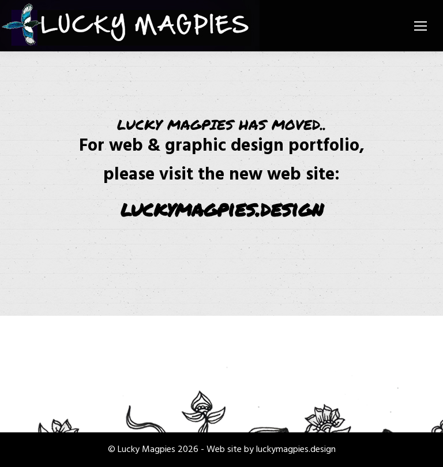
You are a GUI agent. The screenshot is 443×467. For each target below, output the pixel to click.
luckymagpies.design (222, 208)
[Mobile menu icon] (420, 26)
